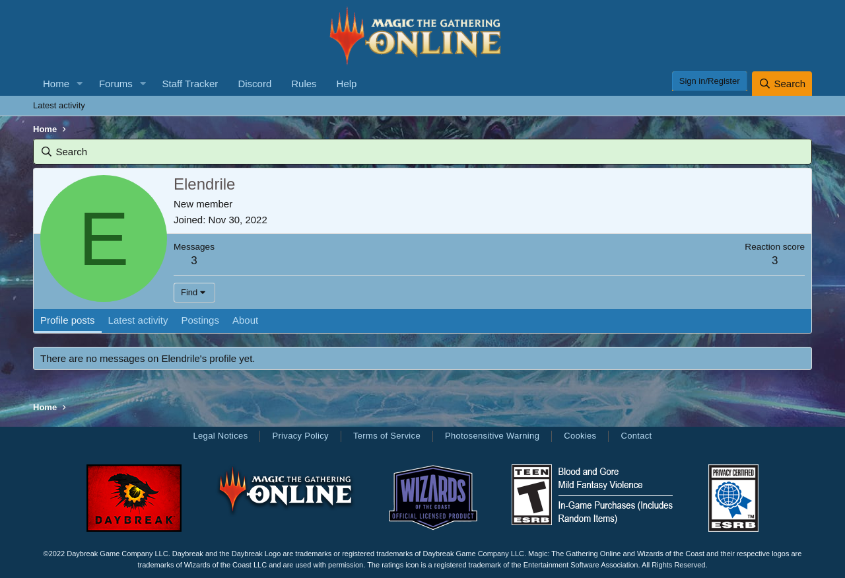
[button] (80, 83)
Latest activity (59, 105)
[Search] (782, 83)
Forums (116, 83)
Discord (254, 83)
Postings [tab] (200, 320)
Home (56, 83)
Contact (636, 436)
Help (347, 83)
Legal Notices (220, 436)
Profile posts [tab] (67, 320)
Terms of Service (387, 436)
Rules (303, 83)
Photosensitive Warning (492, 436)
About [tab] (245, 320)
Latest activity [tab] (138, 320)
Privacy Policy (300, 436)
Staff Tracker (190, 83)
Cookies (580, 436)
